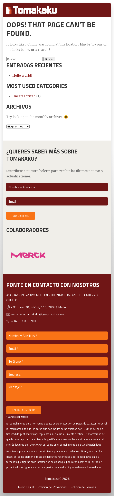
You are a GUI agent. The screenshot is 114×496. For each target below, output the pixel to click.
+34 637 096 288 (21, 320)
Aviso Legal (26, 487)
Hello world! (22, 75)
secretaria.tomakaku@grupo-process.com (37, 314)
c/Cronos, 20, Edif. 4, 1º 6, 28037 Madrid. (37, 307)
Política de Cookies (83, 487)
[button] (105, 10)
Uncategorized (24, 96)
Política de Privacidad (52, 487)
